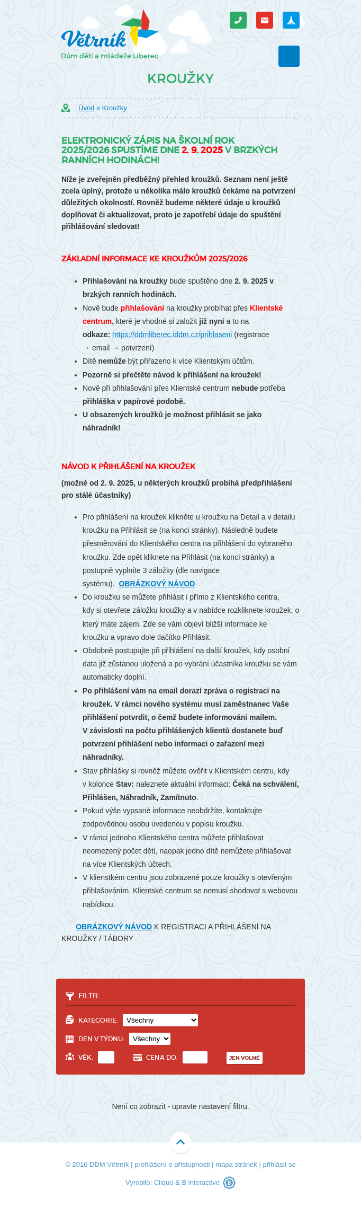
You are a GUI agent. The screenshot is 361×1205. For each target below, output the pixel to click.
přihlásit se (279, 1164)
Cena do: (176, 1057)
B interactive (201, 1182)
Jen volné (244, 1057)
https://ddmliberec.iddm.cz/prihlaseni (172, 334)
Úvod (86, 108)
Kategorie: (138, 1020)
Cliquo (164, 1182)
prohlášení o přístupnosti (172, 1164)
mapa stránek (236, 1164)
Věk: (96, 1057)
